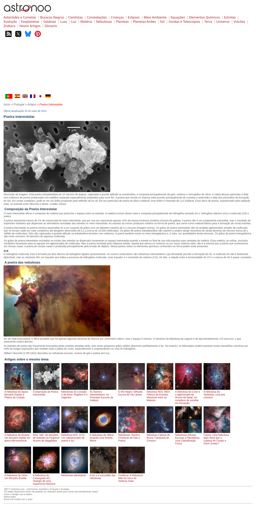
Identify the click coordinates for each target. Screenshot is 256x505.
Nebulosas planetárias (74, 474)
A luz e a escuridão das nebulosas (103, 475)
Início (7, 104)
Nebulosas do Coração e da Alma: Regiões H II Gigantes (74, 393)
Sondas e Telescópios (184, 21)
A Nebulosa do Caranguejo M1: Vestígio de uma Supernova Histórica (46, 478)
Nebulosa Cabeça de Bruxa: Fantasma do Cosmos (160, 436)
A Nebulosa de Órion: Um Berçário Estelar (17, 475)
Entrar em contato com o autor (18, 499)
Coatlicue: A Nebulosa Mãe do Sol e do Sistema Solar (131, 476)
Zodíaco (9, 26)
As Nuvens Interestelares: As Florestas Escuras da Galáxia (103, 394)
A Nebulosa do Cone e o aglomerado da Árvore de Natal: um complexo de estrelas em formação (188, 396)
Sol (162, 21)
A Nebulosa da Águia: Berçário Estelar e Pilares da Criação (17, 393)
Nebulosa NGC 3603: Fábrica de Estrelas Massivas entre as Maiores (160, 394)
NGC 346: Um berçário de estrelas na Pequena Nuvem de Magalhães (46, 436)
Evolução (10, 21)
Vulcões (239, 21)
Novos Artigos (30, 26)
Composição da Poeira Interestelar (46, 391)
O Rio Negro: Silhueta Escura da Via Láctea (131, 391)
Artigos (31, 104)
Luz (73, 21)
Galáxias (49, 21)
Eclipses (134, 17)
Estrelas (230, 17)
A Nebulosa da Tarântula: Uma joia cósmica (217, 393)
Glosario (51, 26)
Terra (208, 21)
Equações (178, 17)
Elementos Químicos (204, 17)
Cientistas (75, 17)
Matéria (86, 21)
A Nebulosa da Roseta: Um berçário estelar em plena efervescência (17, 436)
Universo (223, 21)
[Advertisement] (128, 67)
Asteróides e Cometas (20, 17)
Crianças (117, 17)
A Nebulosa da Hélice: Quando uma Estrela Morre (103, 436)
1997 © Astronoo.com (14, 489)
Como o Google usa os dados (18, 494)
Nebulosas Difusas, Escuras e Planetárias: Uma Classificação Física (188, 438)
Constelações (97, 17)
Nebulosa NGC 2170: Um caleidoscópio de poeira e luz (74, 436)
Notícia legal (9, 497)
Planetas (122, 21)
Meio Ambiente (155, 17)
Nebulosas (104, 21)
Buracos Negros (52, 17)
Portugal (19, 104)
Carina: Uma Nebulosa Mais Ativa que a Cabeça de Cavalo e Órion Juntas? (217, 438)
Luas (63, 21)
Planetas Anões (144, 21)
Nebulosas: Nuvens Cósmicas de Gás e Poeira (131, 436)
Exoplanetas (30, 21)
